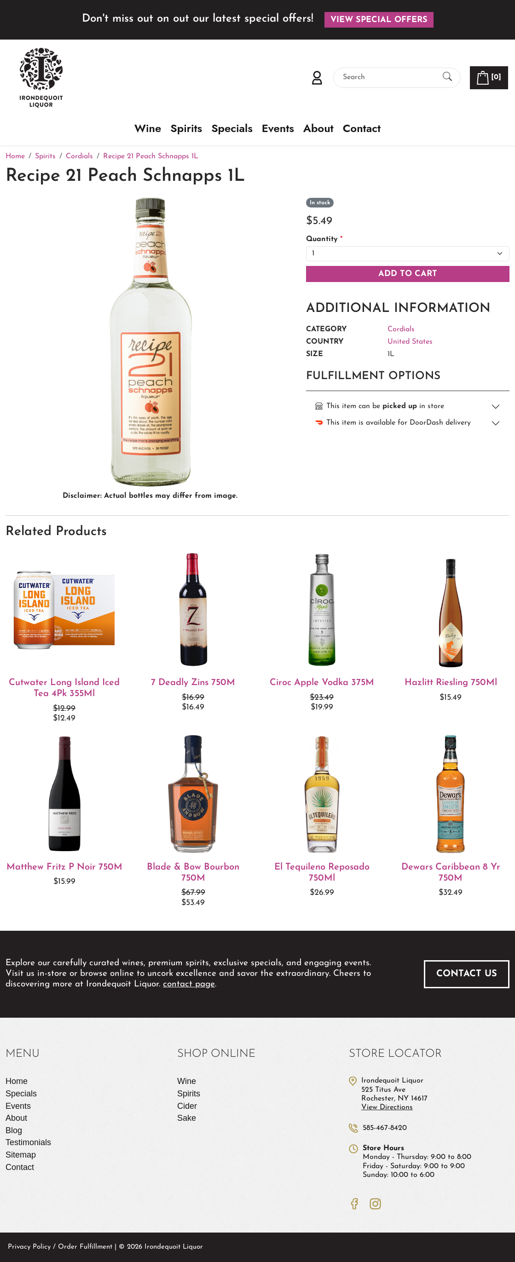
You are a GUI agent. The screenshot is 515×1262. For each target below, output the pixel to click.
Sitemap (21, 1154)
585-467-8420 (385, 1128)
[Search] (389, 77)
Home (17, 1081)
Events (278, 128)
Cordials (401, 329)
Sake (186, 1118)
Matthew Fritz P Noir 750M (64, 867)
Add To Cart (407, 274)
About (318, 128)
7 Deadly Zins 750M (193, 682)
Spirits (186, 128)
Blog (14, 1130)
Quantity (324, 239)
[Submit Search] (447, 77)
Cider (187, 1106)
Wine (147, 128)
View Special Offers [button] (379, 20)
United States (410, 342)
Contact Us (466, 974)
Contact (362, 128)
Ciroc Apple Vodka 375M (322, 682)
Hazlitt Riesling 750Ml (451, 682)
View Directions (387, 1107)
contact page (189, 984)
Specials (232, 128)
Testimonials (28, 1142)
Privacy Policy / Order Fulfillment (60, 1247)
